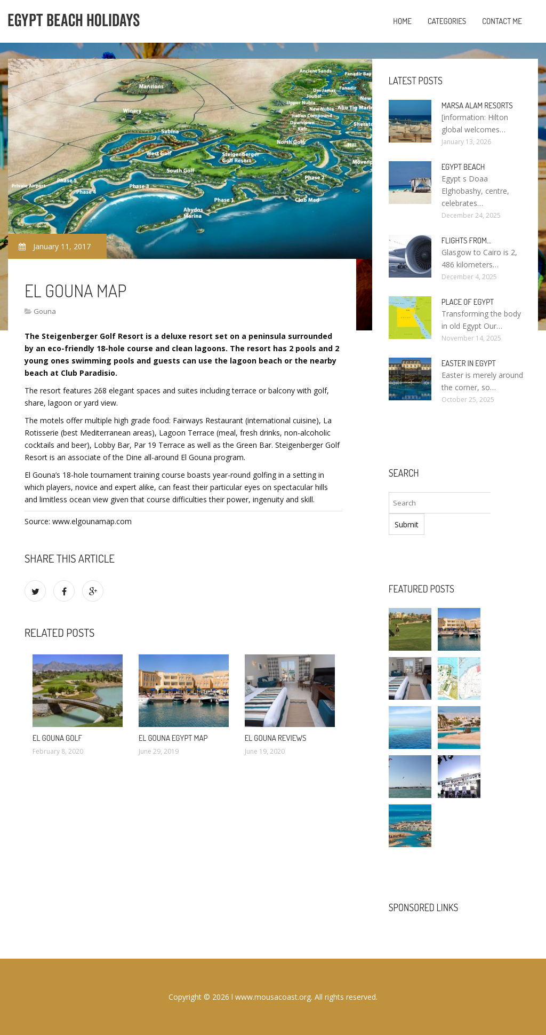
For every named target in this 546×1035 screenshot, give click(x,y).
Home (402, 21)
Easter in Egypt (468, 363)
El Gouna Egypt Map (173, 738)
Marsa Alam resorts (477, 105)
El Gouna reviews (276, 738)
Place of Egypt (467, 302)
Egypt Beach (463, 167)
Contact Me (502, 21)
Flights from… (466, 240)
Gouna (45, 311)
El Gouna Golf (57, 738)
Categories (447, 21)
